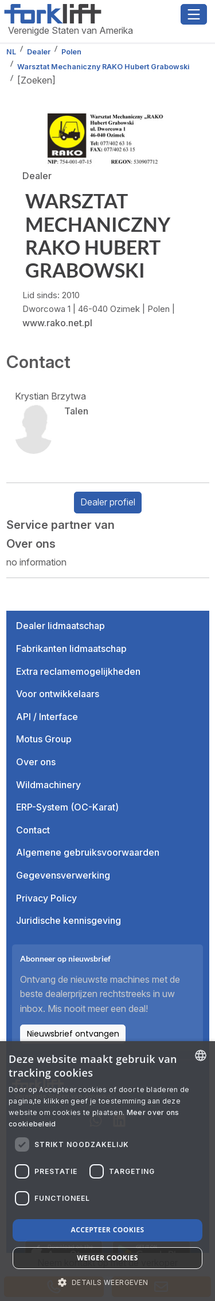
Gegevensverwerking (63, 875)
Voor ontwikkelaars (57, 693)
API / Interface (47, 716)
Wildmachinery (48, 784)
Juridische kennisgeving (68, 920)
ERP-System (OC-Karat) (67, 807)
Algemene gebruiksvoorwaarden (87, 852)
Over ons (36, 762)
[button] (107, 1282)
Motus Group (44, 739)
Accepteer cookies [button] (107, 1230)
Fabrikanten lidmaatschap (71, 648)
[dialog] (107, 1171)
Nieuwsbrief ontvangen (73, 1033)
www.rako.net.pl (57, 323)
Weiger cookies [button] (107, 1258)
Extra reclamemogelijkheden (78, 671)
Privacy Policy (46, 898)
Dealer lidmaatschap (60, 625)
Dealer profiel (107, 502)
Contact (33, 830)
